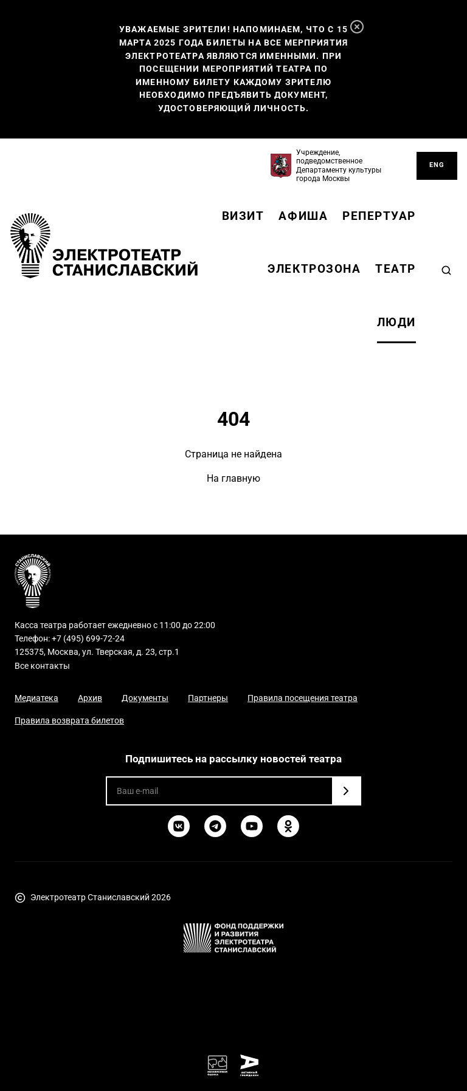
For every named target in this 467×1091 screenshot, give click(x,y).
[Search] (446, 270)
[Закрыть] (357, 26)
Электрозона (314, 269)
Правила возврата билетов (69, 720)
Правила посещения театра (302, 698)
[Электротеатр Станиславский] (104, 245)
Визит (243, 216)
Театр (395, 269)
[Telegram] (215, 826)
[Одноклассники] (288, 826)
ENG (437, 165)
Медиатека (36, 698)
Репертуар (379, 216)
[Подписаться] (346, 791)
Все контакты (42, 666)
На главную (233, 478)
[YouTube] (252, 826)
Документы (145, 698)
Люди (396, 322)
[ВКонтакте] (179, 826)
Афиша (303, 216)
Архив (90, 698)
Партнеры (208, 698)
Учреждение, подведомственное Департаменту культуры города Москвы (338, 165)
